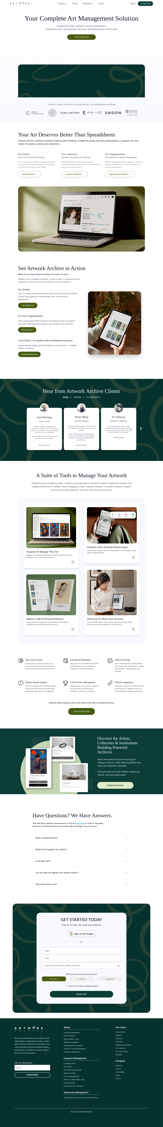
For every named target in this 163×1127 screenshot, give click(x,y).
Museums (119, 1038)
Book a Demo (27, 330)
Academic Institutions (123, 1045)
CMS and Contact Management (75, 1049)
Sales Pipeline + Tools (71, 1039)
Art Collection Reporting (72, 1070)
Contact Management (71, 1076)
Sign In (133, 4)
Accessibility (120, 1072)
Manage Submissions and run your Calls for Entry (81, 1098)
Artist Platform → (29, 174)
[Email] (32, 1067)
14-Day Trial (145, 4)
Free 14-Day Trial (81, 37)
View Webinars (28, 305)
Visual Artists (120, 1032)
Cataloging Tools (70, 1063)
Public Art (119, 1042)
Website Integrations (71, 1042)
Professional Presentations (73, 1045)
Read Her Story (44, 445)
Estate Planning (69, 1083)
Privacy (118, 1078)
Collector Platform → (74, 174)
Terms (80, 986)
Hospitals (119, 1054)
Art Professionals (122, 1051)
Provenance (68, 1067)
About (101, 4)
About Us (119, 1065)
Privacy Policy (92, 986)
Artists (66, 397)
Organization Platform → (120, 174)
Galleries (119, 1035)
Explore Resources (29, 354)
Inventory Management (72, 1032)
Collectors (77, 397)
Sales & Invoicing (70, 1073)
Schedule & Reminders (72, 1052)
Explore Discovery (115, 785)
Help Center (80, 823)
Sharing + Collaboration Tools (74, 1079)
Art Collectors (121, 1048)
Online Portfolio (69, 1036)
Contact (118, 1069)
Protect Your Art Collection (73, 1086)
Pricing (75, 4)
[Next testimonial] (141, 428)
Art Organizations (93, 397)
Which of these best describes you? (81, 974)
